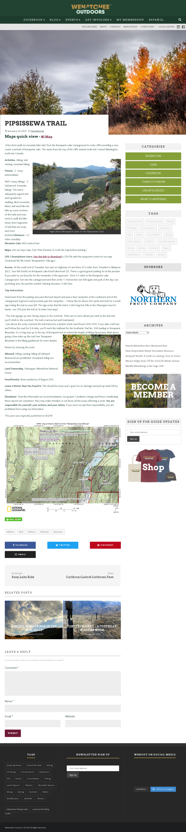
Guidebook (33, 19)
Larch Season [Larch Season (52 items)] (134, 241)
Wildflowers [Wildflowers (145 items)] (134, 255)
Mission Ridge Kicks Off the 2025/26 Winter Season (152, 361)
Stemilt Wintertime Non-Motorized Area (146, 345)
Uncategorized (153, 190)
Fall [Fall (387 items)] (129, 235)
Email (9, 715)
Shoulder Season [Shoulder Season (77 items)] (167, 241)
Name (9, 700)
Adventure (153, 156)
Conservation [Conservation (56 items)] (148, 228)
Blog (54, 19)
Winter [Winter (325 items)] (161, 255)
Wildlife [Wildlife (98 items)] (149, 255)
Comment (12, 662)
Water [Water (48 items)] (166, 248)
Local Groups (166, 27)
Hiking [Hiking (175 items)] (168, 235)
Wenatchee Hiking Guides (17, 808)
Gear (153, 164)
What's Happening (153, 199)
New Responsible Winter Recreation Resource (149, 351)
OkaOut (45, 536)
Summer (59, 536)
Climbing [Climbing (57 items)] (132, 228)
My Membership (130, 19)
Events (72, 19)
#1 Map (46, 136)
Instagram (178, 27)
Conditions (147, 27)
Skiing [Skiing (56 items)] (130, 248)
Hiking (32, 536)
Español (156, 19)
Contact (115, 27)
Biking (11, 536)
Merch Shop (130, 27)
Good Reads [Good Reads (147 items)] (154, 235)
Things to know (153, 182)
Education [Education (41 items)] (165, 228)
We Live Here (89, 27)
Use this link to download (47, 260)
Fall (21, 536)
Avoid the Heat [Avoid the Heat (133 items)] (155, 221)
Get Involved (97, 19)
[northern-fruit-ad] (153, 315)
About (103, 27)
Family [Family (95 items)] (139, 235)
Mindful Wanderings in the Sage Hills (144, 366)
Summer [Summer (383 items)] (154, 248)
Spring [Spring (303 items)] (141, 248)
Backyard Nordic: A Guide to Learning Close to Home (152, 356)
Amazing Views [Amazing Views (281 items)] (135, 221)
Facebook (183, 27)
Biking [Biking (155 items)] (170, 221)
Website (70, 715)
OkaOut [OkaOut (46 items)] (149, 241)
